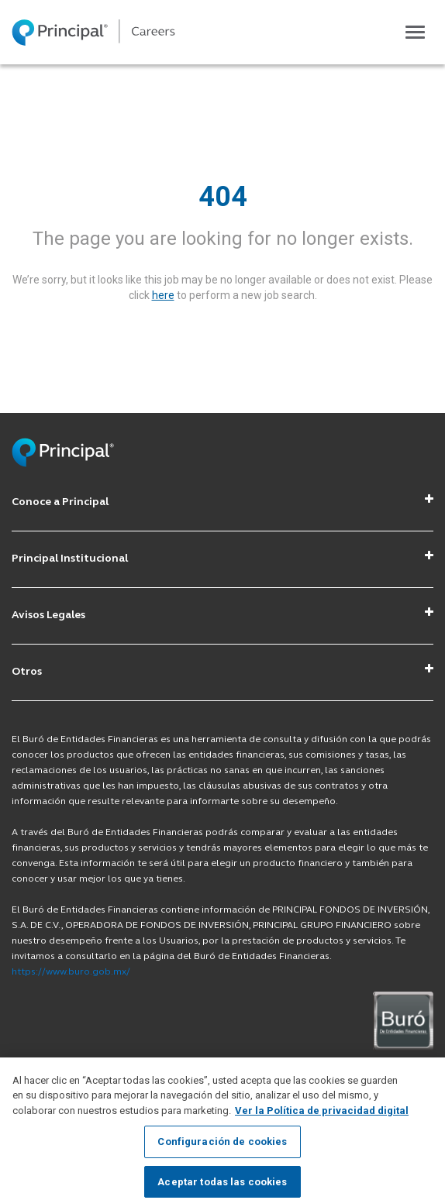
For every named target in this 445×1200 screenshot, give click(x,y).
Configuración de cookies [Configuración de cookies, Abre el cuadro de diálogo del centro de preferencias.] (222, 1154)
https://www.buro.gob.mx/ (71, 972)
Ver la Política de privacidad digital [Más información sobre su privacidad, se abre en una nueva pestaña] (322, 1122)
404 (222, 197)
